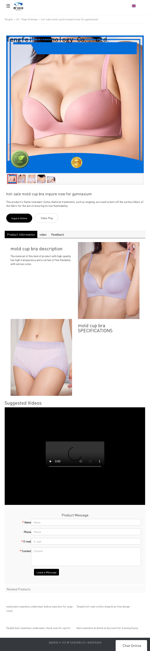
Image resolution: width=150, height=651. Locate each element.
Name (26, 522)
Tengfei (8, 19)
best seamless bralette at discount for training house (107, 629)
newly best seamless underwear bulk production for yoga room (39, 609)
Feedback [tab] (57, 234)
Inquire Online (19, 218)
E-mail (26, 541)
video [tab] (43, 234)
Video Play (47, 218)
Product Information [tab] (21, 234)
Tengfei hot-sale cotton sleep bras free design (103, 607)
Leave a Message (46, 572)
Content (25, 551)
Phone (27, 532)
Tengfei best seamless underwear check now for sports (38, 629)
